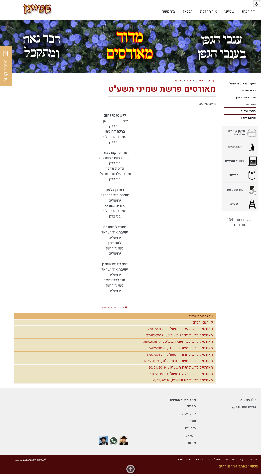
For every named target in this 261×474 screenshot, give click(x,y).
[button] (75, 11)
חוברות (191, 421)
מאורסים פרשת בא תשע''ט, (182, 380)
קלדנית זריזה (247, 399)
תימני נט (251, 104)
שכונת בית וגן (248, 118)
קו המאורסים (203, 322)
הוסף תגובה (107, 307)
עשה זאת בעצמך (245, 97)
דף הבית (248, 11)
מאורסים (177, 80)
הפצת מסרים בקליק (242, 407)
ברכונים (190, 428)
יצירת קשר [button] (5, 66)
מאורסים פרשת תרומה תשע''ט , (179, 354)
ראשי (189, 80)
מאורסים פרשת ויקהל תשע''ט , (178, 335)
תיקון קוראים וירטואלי (242, 83)
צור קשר (168, 11)
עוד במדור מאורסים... (199, 316)
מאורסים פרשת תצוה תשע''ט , (180, 348)
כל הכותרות (249, 90)
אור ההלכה (208, 11)
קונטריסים (188, 413)
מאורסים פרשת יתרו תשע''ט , (180, 367)
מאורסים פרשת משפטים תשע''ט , (177, 361)
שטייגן (229, 11)
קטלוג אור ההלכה (183, 400)
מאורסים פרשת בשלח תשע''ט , (178, 374)
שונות (192, 443)
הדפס (121, 307)
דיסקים (191, 435)
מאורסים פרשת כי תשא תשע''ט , (177, 341)
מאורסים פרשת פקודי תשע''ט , (179, 328)
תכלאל (187, 11)
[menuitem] (248, 11)
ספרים (191, 406)
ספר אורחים (248, 111)
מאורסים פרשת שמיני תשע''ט (162, 89)
